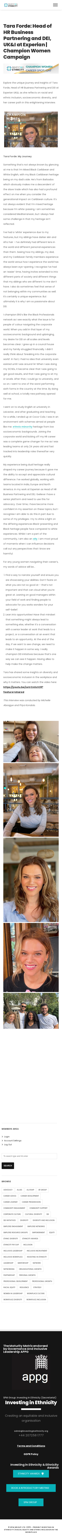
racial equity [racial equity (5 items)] (9, 1287)
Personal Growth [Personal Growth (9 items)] (27, 1275)
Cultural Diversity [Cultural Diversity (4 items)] (33, 1214)
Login (7, 1136)
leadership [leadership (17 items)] (8, 1263)
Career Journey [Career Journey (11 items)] (10, 1202)
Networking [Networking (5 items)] (9, 1269)
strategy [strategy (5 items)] (37, 1287)
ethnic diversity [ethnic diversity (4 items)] (10, 1238)
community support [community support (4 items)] (38, 1208)
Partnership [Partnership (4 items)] (9, 1275)
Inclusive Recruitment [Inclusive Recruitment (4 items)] (37, 1251)
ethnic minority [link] (22, 426)
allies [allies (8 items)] (19, 1190)
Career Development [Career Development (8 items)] (30, 1196)
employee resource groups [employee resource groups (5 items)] (15, 1232)
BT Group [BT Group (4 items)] (43, 1190)
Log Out (8, 1144)
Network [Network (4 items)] (37, 1263)
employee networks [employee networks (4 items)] (36, 1226)
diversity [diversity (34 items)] (24, 1220)
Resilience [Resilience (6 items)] (24, 1287)
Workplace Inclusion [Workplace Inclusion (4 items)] (36, 1299)
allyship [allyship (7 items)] (30, 1190)
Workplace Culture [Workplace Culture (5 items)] (35, 1293)
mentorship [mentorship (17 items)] (23, 1263)
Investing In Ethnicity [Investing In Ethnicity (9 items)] (37, 1257)
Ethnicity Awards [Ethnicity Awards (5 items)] (30, 1238)
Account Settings (12, 1140)
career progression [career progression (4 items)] (31, 1202)
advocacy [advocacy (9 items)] (7, 1190)
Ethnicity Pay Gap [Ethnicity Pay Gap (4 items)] (11, 1245)
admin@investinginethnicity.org (31, 1431)
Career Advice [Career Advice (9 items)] (9, 1196)
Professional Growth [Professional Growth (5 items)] (42, 1281)
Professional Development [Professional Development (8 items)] (15, 1281)
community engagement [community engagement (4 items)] (14, 1208)
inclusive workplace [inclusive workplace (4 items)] (12, 1257)
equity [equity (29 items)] (52, 1232)
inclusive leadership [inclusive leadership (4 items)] (12, 1251)
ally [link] (35, 538)
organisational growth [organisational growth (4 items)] (30, 1269)
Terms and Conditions (31, 1446)
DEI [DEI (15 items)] (47, 1214)
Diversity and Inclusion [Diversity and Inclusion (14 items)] (44, 1220)
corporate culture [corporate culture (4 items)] (12, 1214)
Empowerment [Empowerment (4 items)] (38, 1232)
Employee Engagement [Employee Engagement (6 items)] (13, 1226)
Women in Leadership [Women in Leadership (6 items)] (12, 1293)
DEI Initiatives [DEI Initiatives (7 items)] (9, 1220)
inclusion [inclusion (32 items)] (27, 1245)
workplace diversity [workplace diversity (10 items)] (12, 1299)
